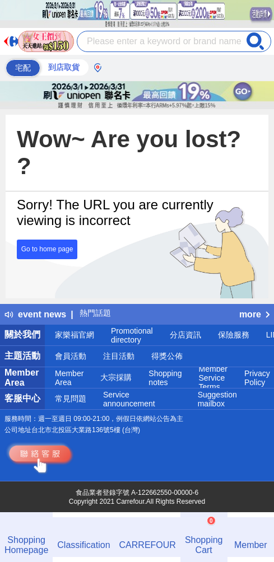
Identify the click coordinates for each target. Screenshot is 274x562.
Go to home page (47, 249)
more (254, 314)
